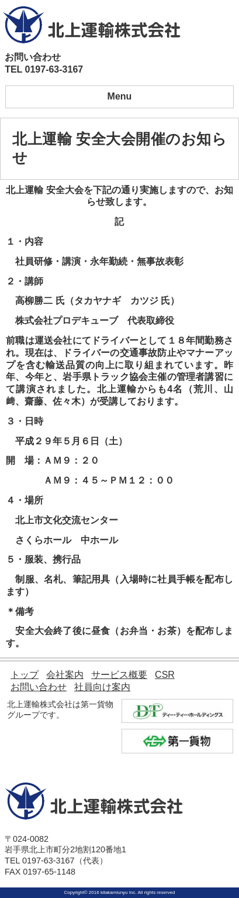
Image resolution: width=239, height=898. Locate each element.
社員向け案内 (102, 687)
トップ (25, 675)
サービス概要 (119, 675)
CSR (165, 675)
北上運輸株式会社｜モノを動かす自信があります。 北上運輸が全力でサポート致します (92, 24)
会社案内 (65, 675)
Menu (120, 96)
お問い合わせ (39, 687)
